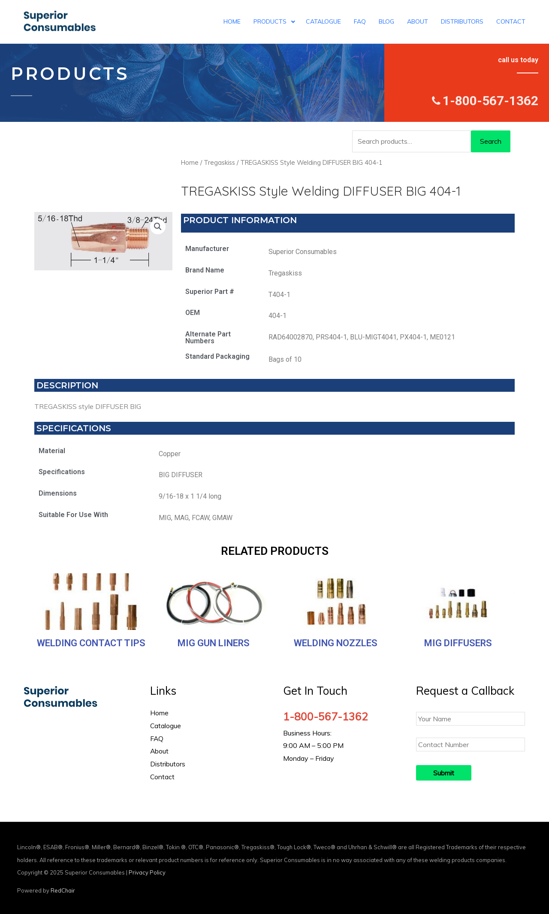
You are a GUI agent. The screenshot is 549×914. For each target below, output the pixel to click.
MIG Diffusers (458, 643)
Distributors (167, 764)
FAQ (157, 738)
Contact (162, 776)
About (159, 751)
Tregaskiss (219, 162)
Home (190, 162)
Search (490, 141)
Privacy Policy (147, 872)
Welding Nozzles (335, 643)
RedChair (63, 890)
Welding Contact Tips (91, 643)
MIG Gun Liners (214, 643)
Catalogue (165, 725)
